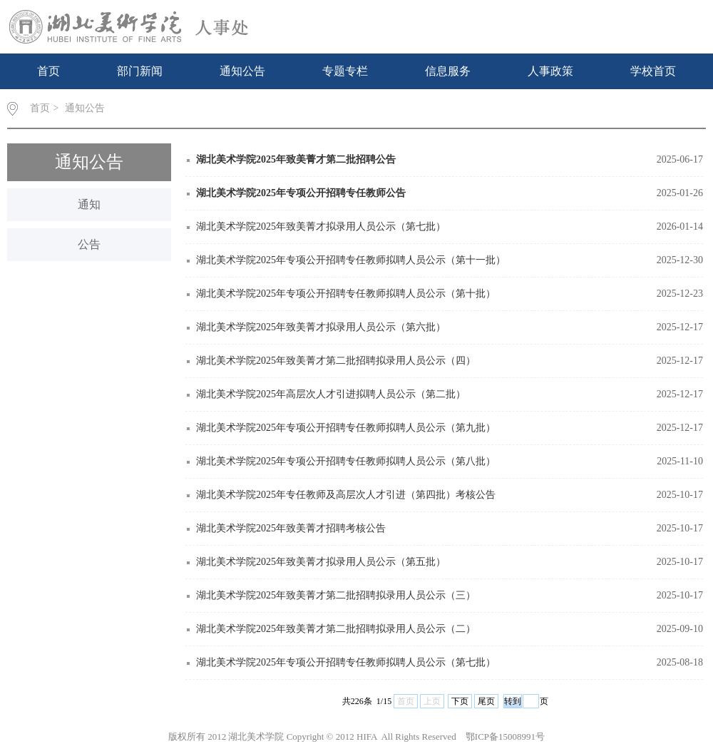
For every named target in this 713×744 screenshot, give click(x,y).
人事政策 (550, 71)
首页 (48, 71)
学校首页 (653, 71)
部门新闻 (140, 71)
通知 (89, 204)
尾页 (486, 701)
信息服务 (448, 71)
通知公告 (242, 71)
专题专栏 (345, 71)
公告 (89, 244)
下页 (459, 701)
